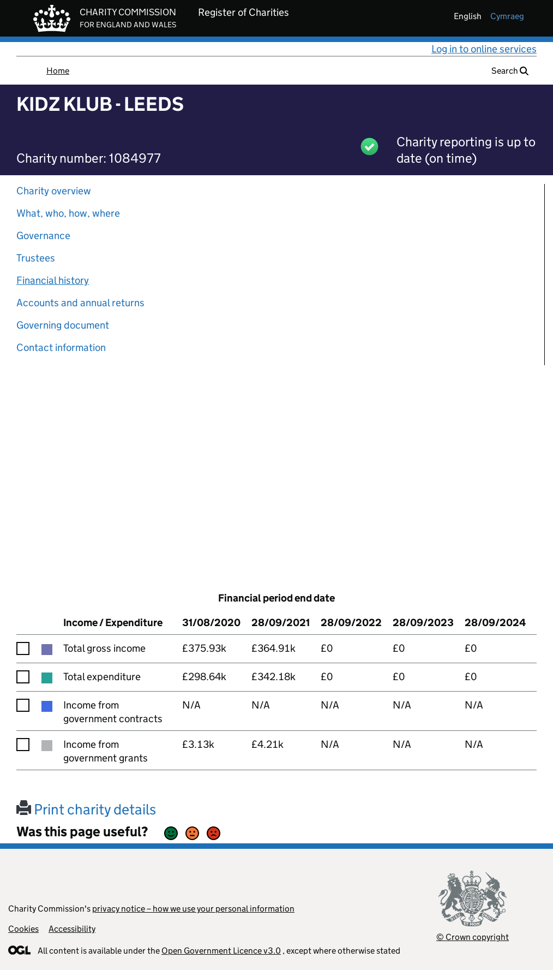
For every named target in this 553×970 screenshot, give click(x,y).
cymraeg (507, 16)
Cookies (23, 929)
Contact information (61, 347)
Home (57, 71)
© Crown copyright (472, 937)
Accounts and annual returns (80, 302)
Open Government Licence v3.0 (221, 950)
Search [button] (509, 71)
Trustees (35, 258)
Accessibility (72, 929)
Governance (43, 235)
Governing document (62, 325)
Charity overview (53, 191)
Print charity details (86, 809)
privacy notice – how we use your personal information (193, 908)
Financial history (52, 280)
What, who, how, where (68, 213)
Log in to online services (484, 49)
